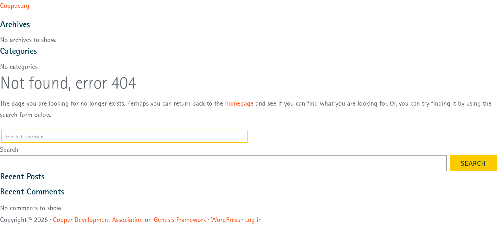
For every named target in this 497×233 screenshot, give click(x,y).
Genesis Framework (180, 219)
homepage (239, 103)
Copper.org (14, 5)
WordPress (225, 219)
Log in (253, 219)
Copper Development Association (98, 219)
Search (9, 149)
